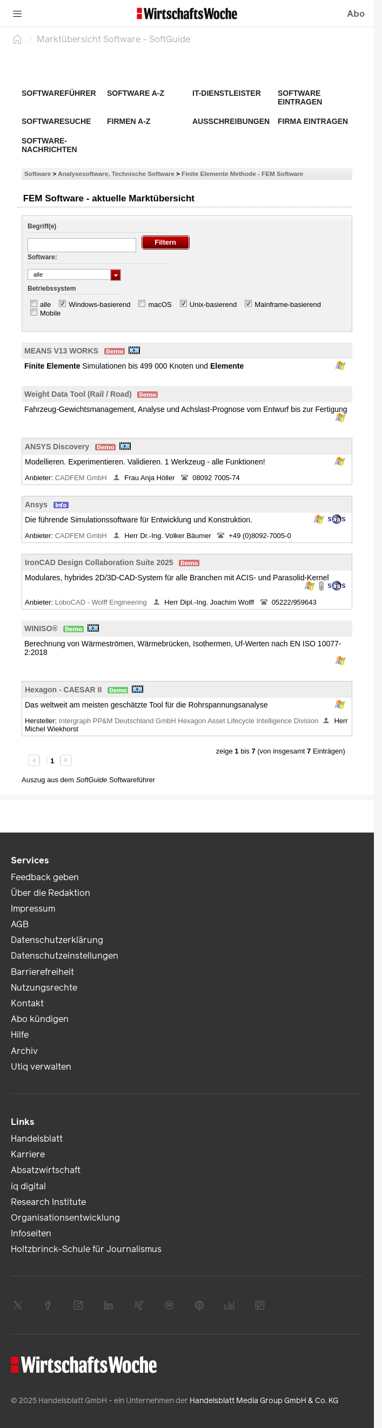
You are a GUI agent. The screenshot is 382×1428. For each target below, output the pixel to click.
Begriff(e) (42, 226)
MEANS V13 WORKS (61, 350)
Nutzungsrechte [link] (44, 987)
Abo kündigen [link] (40, 1019)
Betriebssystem (52, 288)
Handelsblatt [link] (37, 1138)
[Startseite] (17, 38)
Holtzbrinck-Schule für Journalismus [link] (86, 1249)
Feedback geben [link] (45, 877)
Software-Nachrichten (49, 145)
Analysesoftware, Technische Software (116, 173)
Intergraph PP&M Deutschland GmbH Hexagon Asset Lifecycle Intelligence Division (189, 721)
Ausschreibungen (231, 121)
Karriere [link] (28, 1154)
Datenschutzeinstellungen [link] (64, 955)
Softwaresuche (56, 121)
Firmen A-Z (128, 121)
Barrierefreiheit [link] (42, 972)
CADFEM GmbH (82, 478)
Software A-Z (135, 93)
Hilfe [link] (20, 1035)
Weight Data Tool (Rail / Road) (78, 394)
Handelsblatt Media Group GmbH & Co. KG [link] (264, 1401)
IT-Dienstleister (226, 93)
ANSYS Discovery (57, 446)
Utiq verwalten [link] (41, 1066)
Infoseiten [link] (31, 1233)
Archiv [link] (24, 1051)
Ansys (36, 504)
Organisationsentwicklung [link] (65, 1217)
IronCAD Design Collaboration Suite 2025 (99, 562)
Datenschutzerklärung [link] (57, 940)
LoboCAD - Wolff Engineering (102, 602)
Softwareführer (59, 93)
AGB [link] (20, 924)
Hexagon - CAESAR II (63, 689)
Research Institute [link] (48, 1202)
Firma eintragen (313, 121)
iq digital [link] (28, 1186)
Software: (42, 257)
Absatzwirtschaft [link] (46, 1170)
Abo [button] (356, 14)
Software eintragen (300, 97)
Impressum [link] (33, 908)
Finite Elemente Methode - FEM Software (242, 173)
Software (37, 173)
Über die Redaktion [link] (50, 893)
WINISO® (41, 628)
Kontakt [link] (27, 1003)
